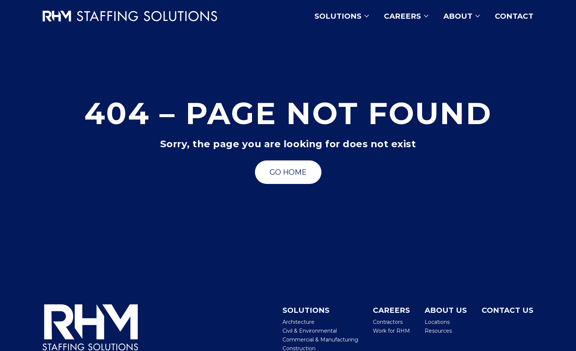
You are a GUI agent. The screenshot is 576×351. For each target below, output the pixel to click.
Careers (406, 16)
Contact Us (507, 310)
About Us (446, 310)
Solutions (341, 16)
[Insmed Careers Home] (140, 16)
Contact (514, 16)
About (461, 16)
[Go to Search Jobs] (288, 172)
